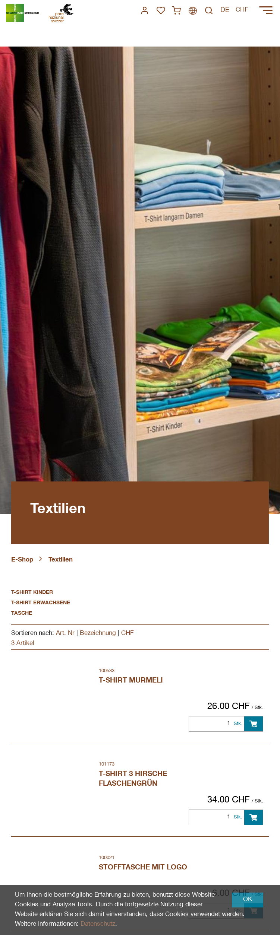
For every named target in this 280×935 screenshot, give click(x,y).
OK (247, 900)
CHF (127, 633)
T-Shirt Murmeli (131, 680)
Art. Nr (65, 633)
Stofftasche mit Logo (143, 867)
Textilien (60, 560)
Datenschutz (98, 924)
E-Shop (22, 560)
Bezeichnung (98, 633)
